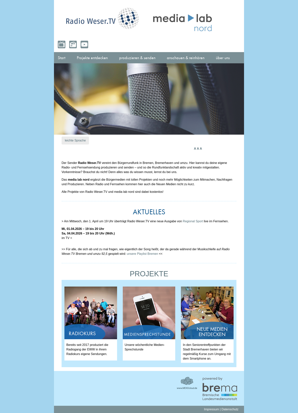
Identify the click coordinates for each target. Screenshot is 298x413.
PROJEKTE (149, 274)
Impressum (211, 409)
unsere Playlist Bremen (142, 253)
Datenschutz (229, 409)
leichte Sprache (75, 140)
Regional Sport (193, 221)
